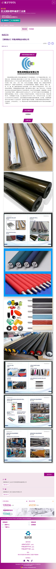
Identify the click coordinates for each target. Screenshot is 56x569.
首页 (2, 25)
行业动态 (31, 29)
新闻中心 (6, 25)
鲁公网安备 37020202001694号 (28, 567)
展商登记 (5, 20)
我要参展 (5, 522)
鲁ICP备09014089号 (28, 565)
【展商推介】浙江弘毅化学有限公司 (12, 492)
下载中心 (5, 527)
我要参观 (32, 522)
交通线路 (32, 524)
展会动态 (12, 25)
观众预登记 (15, 20)
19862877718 (26, 547)
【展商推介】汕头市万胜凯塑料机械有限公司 (15, 482)
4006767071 (26, 544)
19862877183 (26, 549)
